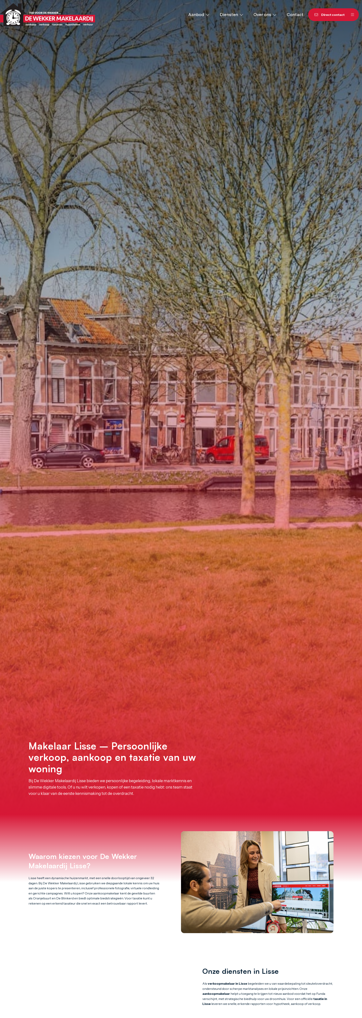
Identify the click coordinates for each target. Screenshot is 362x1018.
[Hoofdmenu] (352, 14)
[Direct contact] (327, 14)
